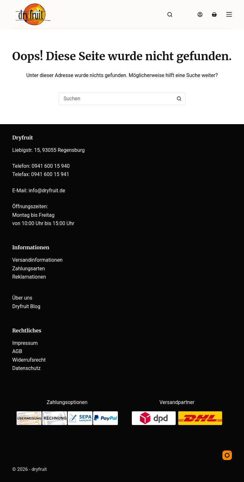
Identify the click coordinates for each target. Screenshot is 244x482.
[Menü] (229, 14)
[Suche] (169, 14)
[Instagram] (227, 455)
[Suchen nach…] (115, 98)
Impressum (25, 343)
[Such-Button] (179, 98)
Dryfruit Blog (26, 306)
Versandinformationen (37, 260)
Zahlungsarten (28, 269)
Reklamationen (29, 277)
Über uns (22, 298)
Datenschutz (26, 368)
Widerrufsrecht (28, 360)
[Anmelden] (200, 14)
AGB (17, 351)
